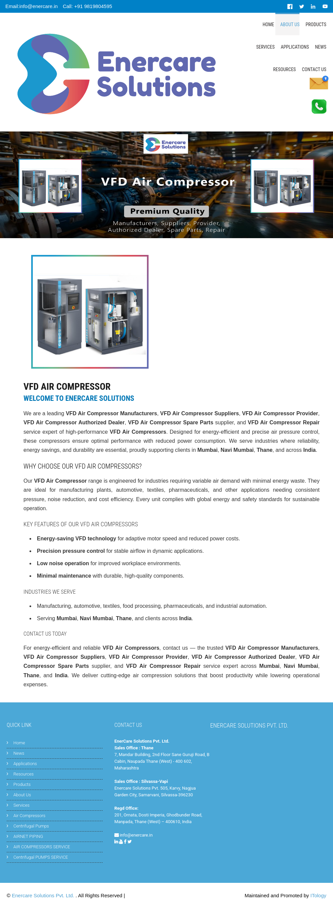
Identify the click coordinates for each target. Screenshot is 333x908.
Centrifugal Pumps (31, 826)
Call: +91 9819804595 (87, 6)
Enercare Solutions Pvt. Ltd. (43, 895)
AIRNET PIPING (28, 836)
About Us (289, 24)
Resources (284, 69)
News (320, 47)
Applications (295, 47)
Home (268, 24)
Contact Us (314, 69)
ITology (318, 895)
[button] (24, 312)
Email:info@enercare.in (31, 6)
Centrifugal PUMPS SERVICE (40, 857)
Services (265, 47)
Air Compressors (29, 815)
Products (316, 24)
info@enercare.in (136, 835)
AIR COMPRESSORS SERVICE (41, 846)
